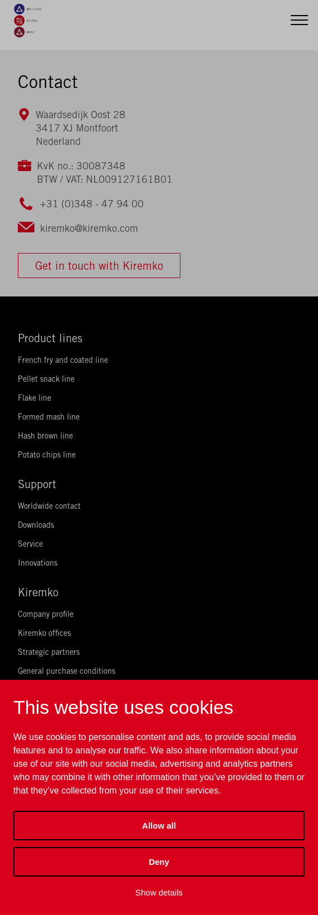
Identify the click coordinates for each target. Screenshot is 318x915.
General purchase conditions (66, 670)
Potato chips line (47, 454)
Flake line (34, 397)
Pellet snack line (46, 378)
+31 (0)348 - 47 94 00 (92, 204)
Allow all (159, 825)
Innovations (37, 562)
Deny (159, 862)
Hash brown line (45, 435)
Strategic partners (49, 652)
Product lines (50, 338)
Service (30, 543)
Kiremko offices (44, 633)
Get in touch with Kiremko (99, 265)
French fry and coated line (63, 360)
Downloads (36, 524)
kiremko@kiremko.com (89, 228)
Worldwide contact (49, 506)
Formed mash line (49, 416)
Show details (159, 892)
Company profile (46, 614)
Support (37, 484)
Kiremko (38, 592)
